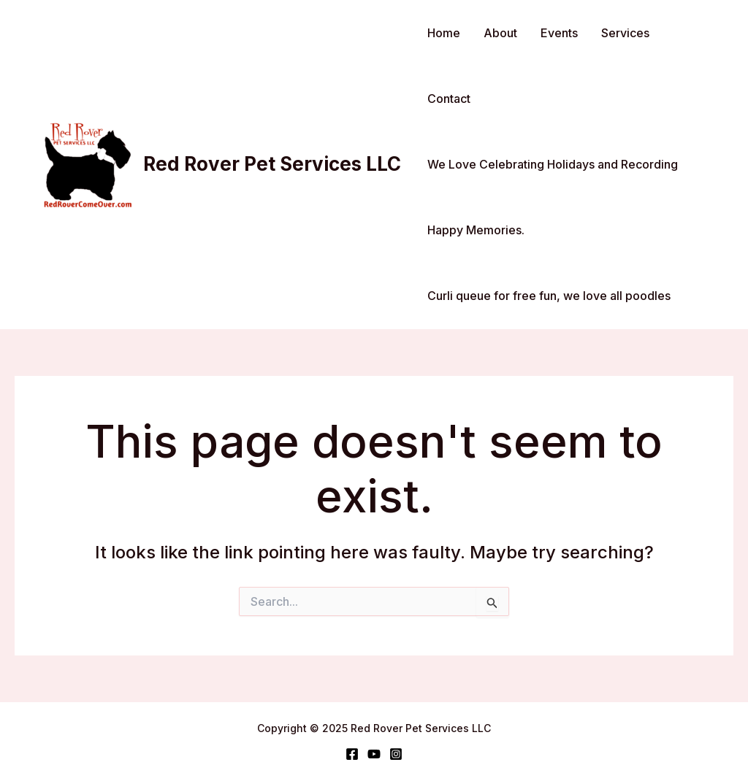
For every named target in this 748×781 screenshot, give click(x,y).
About (500, 33)
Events (559, 33)
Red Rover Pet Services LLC (272, 164)
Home (443, 33)
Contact (448, 98)
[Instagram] (395, 754)
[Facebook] (352, 754)
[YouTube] (374, 754)
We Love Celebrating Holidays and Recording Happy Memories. (552, 197)
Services (625, 33)
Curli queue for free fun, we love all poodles (549, 295)
